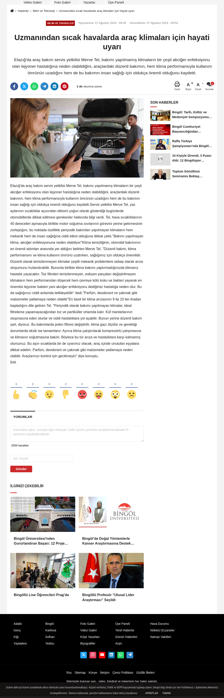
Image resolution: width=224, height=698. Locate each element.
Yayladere (20, 644)
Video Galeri (30, 2)
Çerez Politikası (122, 674)
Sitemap (80, 674)
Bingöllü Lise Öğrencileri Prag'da (41, 596)
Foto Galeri (59, 2)
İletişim (105, 674)
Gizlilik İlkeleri (145, 674)
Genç (17, 631)
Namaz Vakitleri (160, 638)
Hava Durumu (159, 625)
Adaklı (18, 625)
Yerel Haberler (124, 631)
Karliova (50, 631)
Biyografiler (87, 644)
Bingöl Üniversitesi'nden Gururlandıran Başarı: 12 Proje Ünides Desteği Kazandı (39, 542)
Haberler (23, 10)
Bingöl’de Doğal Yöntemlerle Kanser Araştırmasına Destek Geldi (106, 542)
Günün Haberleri (126, 638)
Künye (93, 674)
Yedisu (49, 644)
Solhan (50, 638)
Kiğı (16, 638)
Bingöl (49, 625)
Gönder (21, 470)
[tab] (22, 418)
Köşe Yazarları (90, 638)
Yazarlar (87, 2)
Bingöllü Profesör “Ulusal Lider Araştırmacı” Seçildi (108, 598)
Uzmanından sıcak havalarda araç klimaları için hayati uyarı (97, 10)
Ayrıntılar (151, 693)
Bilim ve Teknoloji (44, 10)
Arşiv (118, 644)
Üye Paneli (113, 2)
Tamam (166, 693)
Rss (69, 674)
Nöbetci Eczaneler (162, 631)
